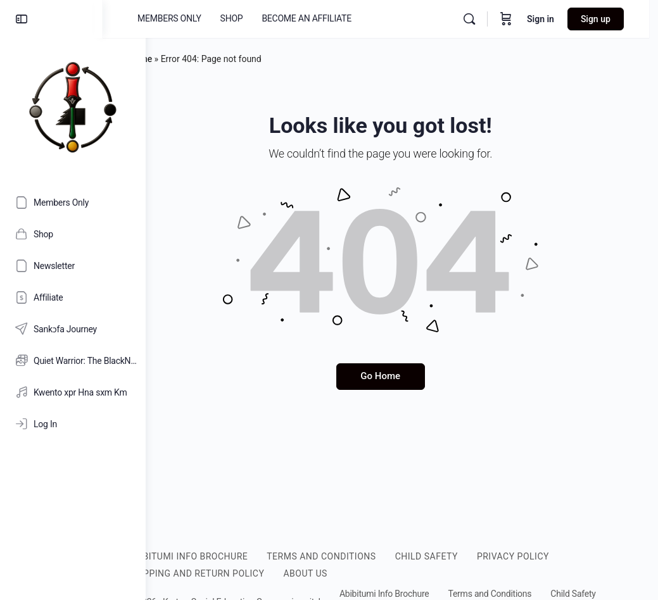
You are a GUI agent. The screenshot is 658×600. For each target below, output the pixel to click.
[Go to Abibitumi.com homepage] (73, 107)
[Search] (478, 19)
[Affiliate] (72, 297)
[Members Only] (72, 202)
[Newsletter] (72, 266)
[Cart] (515, 19)
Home (183, 59)
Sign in (549, 19)
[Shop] (72, 234)
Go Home (402, 376)
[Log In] (72, 424)
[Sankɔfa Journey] (72, 329)
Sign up (604, 19)
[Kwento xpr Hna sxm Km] (72, 392)
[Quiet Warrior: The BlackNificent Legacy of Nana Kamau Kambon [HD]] (72, 361)
